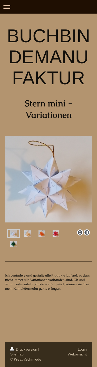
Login (82, 349)
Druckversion (24, 349)
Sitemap (17, 354)
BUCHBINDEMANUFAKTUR (48, 57)
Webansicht (77, 354)
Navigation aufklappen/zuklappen (48, 6)
